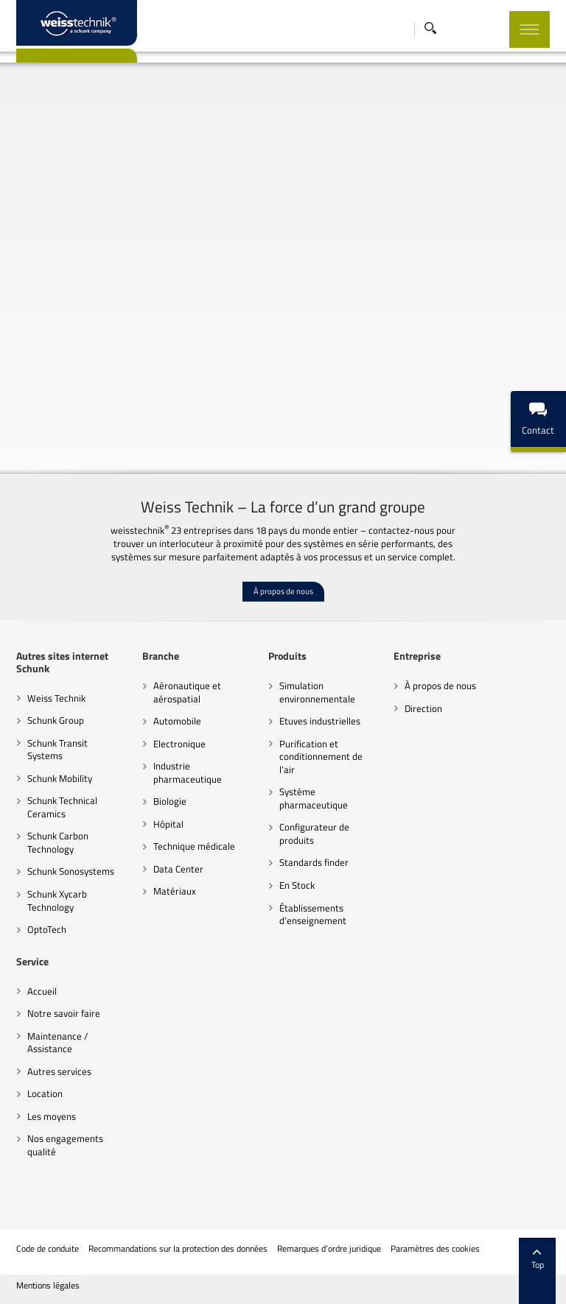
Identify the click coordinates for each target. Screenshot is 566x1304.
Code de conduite (47, 1248)
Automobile (177, 720)
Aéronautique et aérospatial (187, 692)
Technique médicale (194, 846)
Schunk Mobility (59, 778)
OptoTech (46, 929)
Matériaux (174, 891)
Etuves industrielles (319, 720)
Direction (423, 708)
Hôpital (168, 824)
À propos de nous (283, 591)
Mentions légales (48, 1285)
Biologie (169, 801)
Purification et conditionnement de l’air (321, 756)
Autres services (59, 1071)
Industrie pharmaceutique (187, 772)
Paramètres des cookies (435, 1248)
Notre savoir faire (63, 1013)
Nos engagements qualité (65, 1145)
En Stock (297, 885)
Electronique (179, 743)
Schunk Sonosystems (70, 871)
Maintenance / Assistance (57, 1043)
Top (537, 1260)
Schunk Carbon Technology (57, 842)
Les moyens (51, 1116)
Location (45, 1093)
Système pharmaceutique (313, 798)
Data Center (178, 868)
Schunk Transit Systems (57, 750)
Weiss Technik (56, 698)
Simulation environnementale (317, 692)
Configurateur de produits (314, 833)
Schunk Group (55, 720)
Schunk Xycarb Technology (57, 900)
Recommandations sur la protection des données (178, 1248)
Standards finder (314, 862)
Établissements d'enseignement (312, 914)
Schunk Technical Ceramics (62, 807)
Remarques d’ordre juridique (329, 1248)
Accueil (42, 991)
